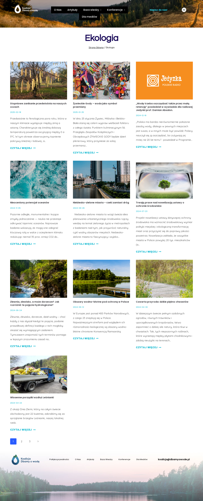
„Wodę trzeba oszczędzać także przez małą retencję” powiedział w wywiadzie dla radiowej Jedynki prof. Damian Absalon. (164, 100)
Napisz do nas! (158, 10)
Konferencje (104, 10)
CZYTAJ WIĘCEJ (23, 141)
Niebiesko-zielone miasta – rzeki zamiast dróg (101, 195)
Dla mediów (125, 10)
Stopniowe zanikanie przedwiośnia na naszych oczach (38, 98)
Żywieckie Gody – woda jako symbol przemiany (95, 98)
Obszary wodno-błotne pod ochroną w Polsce (101, 295)
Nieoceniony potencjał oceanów (29, 195)
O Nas (50, 10)
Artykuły (63, 10)
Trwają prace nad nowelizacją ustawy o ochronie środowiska (160, 197)
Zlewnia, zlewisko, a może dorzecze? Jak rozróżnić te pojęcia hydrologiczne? (34, 296)
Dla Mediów (142, 452)
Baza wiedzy (82, 10)
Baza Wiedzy (106, 452)
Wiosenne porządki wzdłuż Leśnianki (32, 390)
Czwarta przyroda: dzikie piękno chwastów (162, 295)
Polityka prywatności (59, 452)
